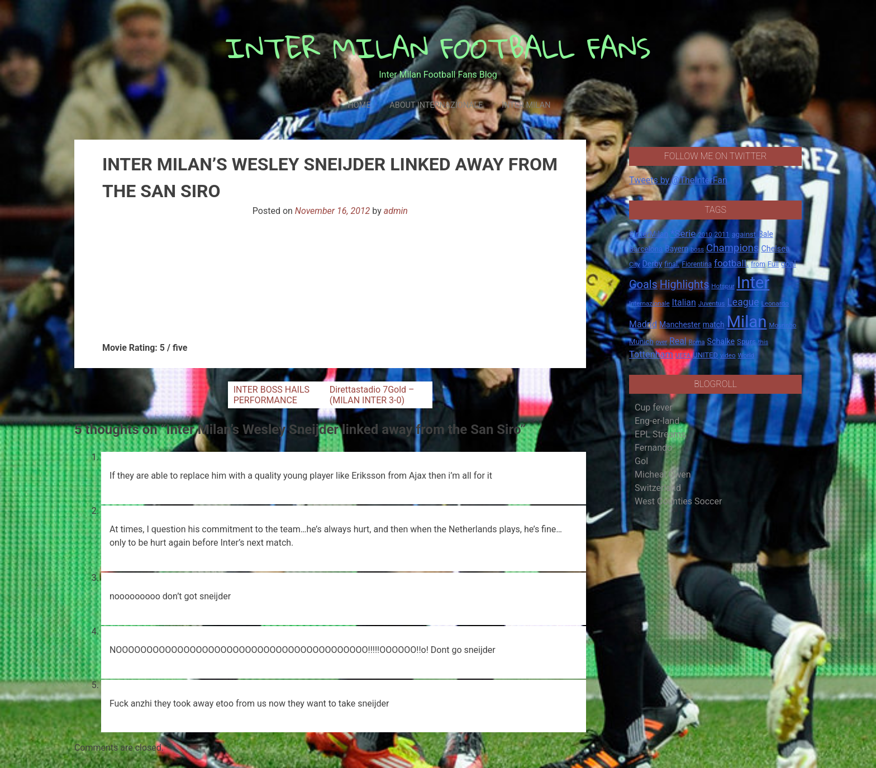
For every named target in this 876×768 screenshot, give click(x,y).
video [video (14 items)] (728, 355)
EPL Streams (660, 434)
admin (396, 211)
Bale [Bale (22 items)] (765, 234)
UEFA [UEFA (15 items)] (683, 355)
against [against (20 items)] (744, 234)
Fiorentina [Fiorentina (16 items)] (697, 264)
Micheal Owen (663, 474)
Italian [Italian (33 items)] (684, 302)
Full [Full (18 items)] (773, 264)
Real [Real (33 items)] (678, 341)
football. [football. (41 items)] (731, 263)
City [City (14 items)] (634, 264)
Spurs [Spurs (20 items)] (746, 341)
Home (358, 105)
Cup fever (654, 407)
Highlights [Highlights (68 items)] (685, 284)
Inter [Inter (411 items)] (753, 282)
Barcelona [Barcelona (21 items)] (646, 248)
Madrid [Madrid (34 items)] (643, 324)
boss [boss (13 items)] (697, 249)
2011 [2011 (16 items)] (721, 234)
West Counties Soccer (678, 501)
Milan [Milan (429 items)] (746, 321)
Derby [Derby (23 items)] (652, 263)
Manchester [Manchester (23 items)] (680, 324)
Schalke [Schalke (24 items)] (721, 341)
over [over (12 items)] (661, 342)
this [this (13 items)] (763, 342)
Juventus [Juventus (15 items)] (711, 303)
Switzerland (658, 488)
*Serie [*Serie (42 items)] (683, 233)
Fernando (653, 447)
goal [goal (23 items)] (788, 263)
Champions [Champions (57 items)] (732, 248)
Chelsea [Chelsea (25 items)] (775, 249)
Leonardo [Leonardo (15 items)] (774, 303)
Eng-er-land (657, 421)
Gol (641, 461)
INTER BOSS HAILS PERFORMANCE (272, 395)
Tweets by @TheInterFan (678, 180)
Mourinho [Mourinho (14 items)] (782, 325)
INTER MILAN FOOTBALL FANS (438, 47)
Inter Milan (526, 105)
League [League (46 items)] (743, 302)
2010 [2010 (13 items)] (705, 234)
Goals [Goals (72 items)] (643, 284)
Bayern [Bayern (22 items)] (676, 248)
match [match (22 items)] (714, 324)
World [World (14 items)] (745, 355)
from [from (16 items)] (758, 264)
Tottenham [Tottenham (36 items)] (651, 354)
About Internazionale (436, 105)
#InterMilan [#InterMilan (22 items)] (648, 234)
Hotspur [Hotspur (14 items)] (722, 286)
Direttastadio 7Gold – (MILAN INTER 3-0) (372, 395)
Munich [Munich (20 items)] (641, 341)
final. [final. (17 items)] (671, 264)
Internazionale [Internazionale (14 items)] (649, 303)
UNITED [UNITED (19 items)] (705, 355)
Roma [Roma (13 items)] (697, 342)
